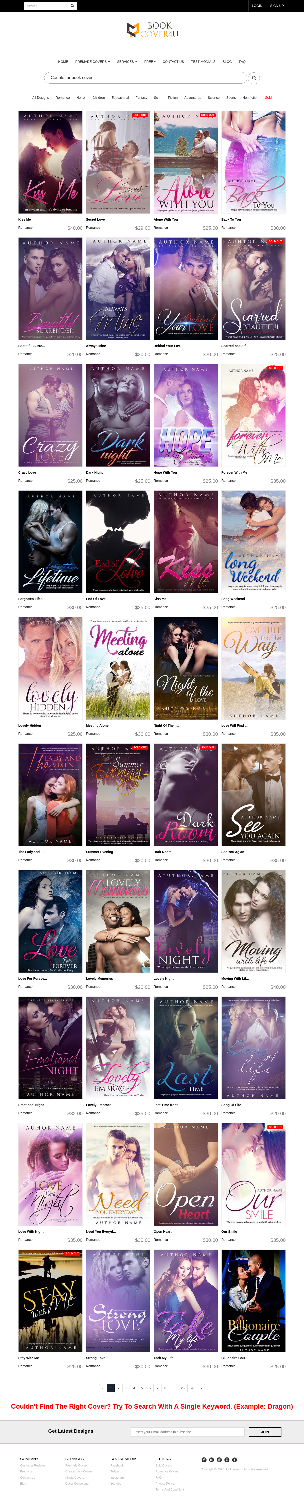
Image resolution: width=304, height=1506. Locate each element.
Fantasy (141, 97)
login (257, 6)
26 (192, 1388)
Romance (63, 97)
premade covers (92, 62)
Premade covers (76, 1465)
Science (214, 97)
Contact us (173, 62)
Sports (231, 97)
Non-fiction (250, 97)
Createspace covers (79, 1471)
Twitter (114, 1471)
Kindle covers (74, 1477)
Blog (227, 62)
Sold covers (164, 1465)
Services (127, 62)
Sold (268, 97)
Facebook (117, 1465)
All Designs (40, 97)
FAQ (242, 62)
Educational (120, 97)
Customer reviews (32, 1465)
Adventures (192, 97)
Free (150, 62)
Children (98, 97)
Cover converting (77, 1483)
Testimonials (203, 62)
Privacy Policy (165, 1483)
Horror (81, 97)
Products (26, 1471)
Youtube (115, 1483)
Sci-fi (157, 97)
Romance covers (167, 1471)
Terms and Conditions (170, 1489)
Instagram (117, 1477)
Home (63, 62)
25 (183, 1388)
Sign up (277, 6)
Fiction (173, 97)
